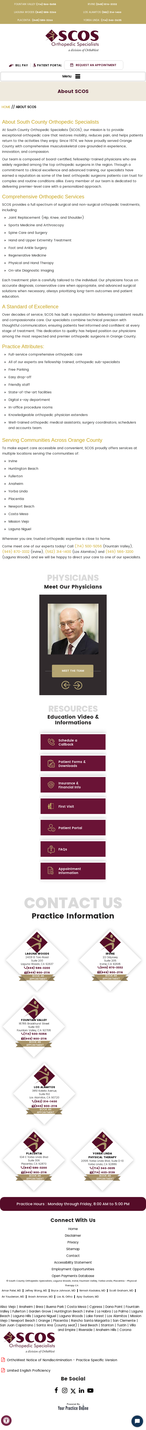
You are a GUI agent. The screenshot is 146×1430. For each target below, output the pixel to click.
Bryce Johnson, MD (63, 1290)
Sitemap (73, 1249)
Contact (73, 1255)
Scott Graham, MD (121, 1290)
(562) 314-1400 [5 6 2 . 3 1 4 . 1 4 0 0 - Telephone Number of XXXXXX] (111, 12)
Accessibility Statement (73, 1262)
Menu (72, 76)
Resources (73, 715)
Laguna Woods (37, 954)
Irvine (110, 954)
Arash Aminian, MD (40, 1296)
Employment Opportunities (73, 1269)
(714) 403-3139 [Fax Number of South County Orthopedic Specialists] (104, 1172)
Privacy (73, 1242)
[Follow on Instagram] (64, 1391)
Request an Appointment (96, 65)
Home (6, 107)
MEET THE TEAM (73, 671)
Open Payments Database (73, 1276)
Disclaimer (73, 1235)
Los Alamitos (44, 1087)
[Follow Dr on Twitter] (73, 1391)
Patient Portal (49, 65)
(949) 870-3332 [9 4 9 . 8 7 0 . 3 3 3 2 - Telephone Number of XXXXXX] (106, 4)
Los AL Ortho (64, 1296)
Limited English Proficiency (28, 1370)
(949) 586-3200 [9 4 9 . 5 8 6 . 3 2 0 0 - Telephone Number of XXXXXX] (45, 12)
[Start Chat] (137, 1421)
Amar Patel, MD (11, 1290)
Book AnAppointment (38, 977)
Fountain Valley (34, 1020)
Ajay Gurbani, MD (88, 1296)
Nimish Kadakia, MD (92, 1290)
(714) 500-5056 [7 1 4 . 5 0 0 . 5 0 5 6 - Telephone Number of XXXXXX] (46, 4)
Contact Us (73, 911)
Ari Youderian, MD (13, 1296)
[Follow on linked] (81, 1391)
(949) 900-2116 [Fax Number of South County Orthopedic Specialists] (38, 973)
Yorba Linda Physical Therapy (102, 1155)
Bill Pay (21, 65)
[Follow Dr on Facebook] (56, 1391)
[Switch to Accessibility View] (6, 1420)
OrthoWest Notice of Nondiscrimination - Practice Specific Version (62, 1360)
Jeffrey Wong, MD (36, 1290)
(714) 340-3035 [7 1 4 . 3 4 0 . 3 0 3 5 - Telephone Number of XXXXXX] (111, 20)
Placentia (34, 1153)
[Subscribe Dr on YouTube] (89, 1391)
